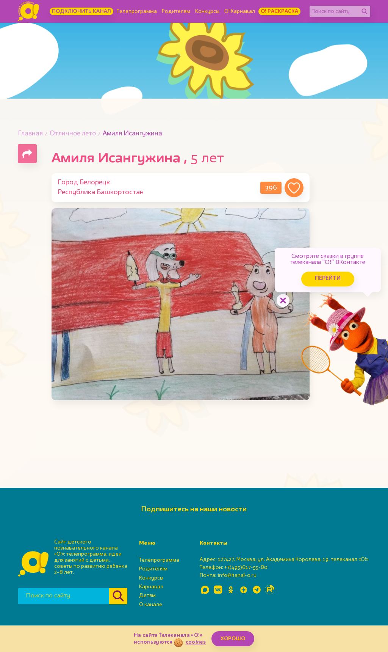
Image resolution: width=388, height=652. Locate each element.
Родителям (176, 11)
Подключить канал (81, 11)
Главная (30, 134)
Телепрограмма (137, 11)
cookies (196, 642)
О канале (150, 604)
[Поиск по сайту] (334, 11)
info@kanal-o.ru (237, 575)
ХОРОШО (233, 638)
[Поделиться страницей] (27, 153)
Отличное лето (73, 134)
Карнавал (151, 586)
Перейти (327, 278)
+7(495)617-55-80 (246, 567)
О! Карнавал (239, 11)
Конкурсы (207, 11)
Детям (147, 595)
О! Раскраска (279, 11)
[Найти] (364, 11)
